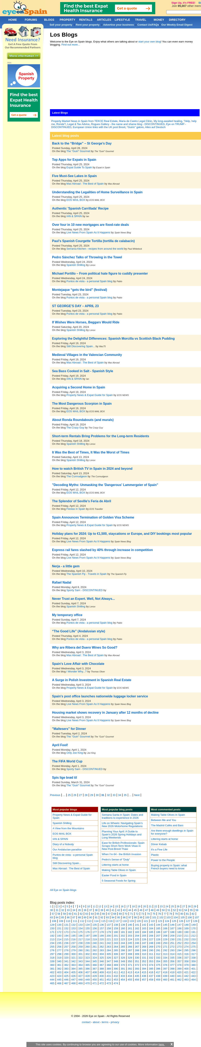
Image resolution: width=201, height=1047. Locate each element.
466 (59, 983)
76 (159, 913)
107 (196, 917)
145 (165, 924)
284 (108, 950)
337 (186, 957)
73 (142, 913)
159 (116, 928)
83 (51, 917)
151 (59, 928)
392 (130, 968)
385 (80, 968)
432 (116, 975)
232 (186, 939)
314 (172, 954)
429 (94, 975)
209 (172, 935)
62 (81, 913)
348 (116, 961)
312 (158, 954)
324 (94, 957)
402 (52, 972)
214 (59, 939)
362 (66, 965)
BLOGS (49, 19)
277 (59, 950)
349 (123, 961)
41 (113, 910)
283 (101, 950)
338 (193, 957)
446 (66, 979)
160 (123, 928)
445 (59, 979)
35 (125, 795)
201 (116, 935)
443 (193, 975)
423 (52, 975)
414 (137, 972)
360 (52, 965)
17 (127, 906)
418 (165, 972)
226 (144, 939)
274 (186, 946)
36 (85, 910)
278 (66, 950)
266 (130, 946)
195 (73, 935)
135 (94, 924)
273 (179, 946)
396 (158, 968)
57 (53, 913)
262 (101, 946)
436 (144, 975)
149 (193, 924)
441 (179, 975)
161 (130, 928)
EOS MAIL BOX (75, 199)
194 (66, 935)
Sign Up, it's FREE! (183, 2)
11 (94, 906)
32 (108, 795)
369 (116, 965)
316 (186, 954)
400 (186, 968)
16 (122, 906)
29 (91, 795)
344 (87, 961)
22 (155, 906)
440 (172, 975)
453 (116, 979)
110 (68, 921)
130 (59, 924)
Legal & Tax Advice (78, 124)
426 (73, 975)
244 (123, 943)
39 (101, 910)
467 (66, 983)
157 (101, 928)
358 (186, 961)
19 (138, 906)
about (96, 1022)
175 (80, 932)
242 (108, 943)
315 (179, 954)
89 (85, 917)
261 (94, 946)
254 (193, 943)
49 (157, 910)
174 (73, 932)
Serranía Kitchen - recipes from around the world (94, 248)
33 (114, 795)
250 (165, 943)
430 (101, 975)
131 (66, 924)
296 (193, 950)
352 (144, 961)
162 (137, 928)
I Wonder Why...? (76, 671)
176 (87, 932)
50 (163, 910)
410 (108, 972)
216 (73, 939)
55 (191, 910)
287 (130, 950)
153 (73, 928)
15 (116, 906)
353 (151, 961)
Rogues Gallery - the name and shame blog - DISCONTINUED (128, 124)
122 (153, 921)
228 (158, 939)
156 (94, 928)
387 (94, 968)
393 (137, 968)
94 (113, 917)
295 (186, 950)
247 (144, 943)
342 (73, 961)
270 (158, 946)
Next (137, 795)
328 (123, 957)
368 (108, 965)
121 (145, 921)
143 (151, 924)
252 (179, 943)
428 (87, 975)
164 (151, 928)
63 (86, 913)
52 (174, 910)
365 (87, 965)
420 (179, 972)
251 (172, 943)
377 (172, 965)
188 (172, 932)
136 (101, 924)
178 (101, 932)
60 (69, 913)
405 (73, 972)
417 (158, 972)
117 (117, 921)
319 (59, 957)
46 (140, 910)
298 (59, 954)
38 (96, 910)
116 (110, 921)
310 (144, 954)
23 (161, 906)
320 (66, 957)
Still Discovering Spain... (80, 346)
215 (66, 939)
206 (151, 935)
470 (87, 983)
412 (123, 972)
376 (165, 965)
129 (52, 924)
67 (109, 913)
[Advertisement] (106, 78)
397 (165, 968)
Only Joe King (74, 752)
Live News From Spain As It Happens (88, 232)
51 (168, 910)
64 (92, 913)
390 (116, 968)
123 (160, 921)
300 (73, 954)
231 (179, 939)
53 (180, 910)
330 (137, 957)
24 (166, 906)
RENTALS (85, 19)
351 (137, 961)
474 (116, 983)
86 (68, 917)
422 (193, 972)
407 (87, 972)
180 (116, 932)
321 (73, 957)
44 (129, 910)
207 (158, 935)
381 (52, 968)
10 (88, 906)
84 (57, 917)
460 (165, 979)
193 (59, 935)
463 (186, 979)
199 (101, 935)
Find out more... (70, 44)
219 (94, 939)
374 (151, 965)
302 (87, 954)
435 (137, 975)
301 (80, 954)
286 (123, 950)
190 (186, 932)
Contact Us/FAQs (148, 24)
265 (123, 946)
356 (172, 961)
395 (151, 968)
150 (52, 928)
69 (120, 913)
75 (153, 913)
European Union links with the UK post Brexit (99, 127)
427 (80, 975)
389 (108, 968)
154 (80, 928)
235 (59, 943)
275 (193, 946)
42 (118, 910)
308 (130, 954)
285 (116, 950)
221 (108, 939)
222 (116, 939)
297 (52, 954)
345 (94, 961)
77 (165, 913)
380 (193, 965)
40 (107, 910)
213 (52, 939)
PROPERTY (67, 19)
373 (144, 965)
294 (179, 950)
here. (162, 1044)
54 (185, 910)
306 (116, 954)
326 (108, 957)
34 (119, 795)
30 (97, 795)
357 (179, 961)
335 (172, 957)
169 (186, 928)
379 (186, 965)
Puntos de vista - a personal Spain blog (89, 281)
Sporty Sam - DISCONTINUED (84, 590)
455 (130, 979)
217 (80, 939)
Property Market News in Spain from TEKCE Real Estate (84, 121)
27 (80, 795)
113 (89, 921)
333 (158, 957)
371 (130, 965)
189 (179, 932)
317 (193, 954)
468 (73, 983)
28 (86, 795)
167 (172, 928)
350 (130, 961)
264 (116, 946)
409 (101, 972)
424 (59, 975)
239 (87, 943)
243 (116, 943)
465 (52, 983)
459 (158, 979)
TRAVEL (140, 19)
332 (151, 957)
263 (108, 946)
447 (73, 979)
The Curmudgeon (77, 476)
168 (179, 928)
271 (165, 946)
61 (75, 913)
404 (66, 972)
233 (193, 939)
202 (123, 935)
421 (186, 972)
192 (52, 935)
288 (137, 950)
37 (90, 910)
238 (80, 943)
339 (52, 961)
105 (182, 917)
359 (193, 961)
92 (101, 917)
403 (59, 972)
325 (101, 957)
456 (137, 979)
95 (118, 917)
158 (108, 928)
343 (80, 961)
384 (73, 968)
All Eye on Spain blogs (63, 890)
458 (151, 979)
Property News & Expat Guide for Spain (89, 395)
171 (52, 932)
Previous (55, 795)
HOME (12, 19)
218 (87, 939)
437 (151, 975)
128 (195, 921)
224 (130, 939)
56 (196, 910)
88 (79, 917)
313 (165, 954)
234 (52, 943)
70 (125, 913)
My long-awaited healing (168, 121)
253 (186, 943)
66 (103, 913)
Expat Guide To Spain (79, 167)
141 (137, 924)
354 (158, 961)
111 (75, 921)
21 (150, 906)
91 (96, 917)
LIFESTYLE (122, 19)
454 (123, 979)
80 (181, 913)
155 (87, 928)
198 (94, 935)
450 (94, 979)
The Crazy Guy (75, 427)
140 (130, 924)
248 (151, 943)
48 (152, 910)
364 (80, 965)
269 (151, 946)
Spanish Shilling (75, 264)
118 (124, 921)
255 (52, 946)
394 (144, 968)
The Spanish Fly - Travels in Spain (86, 573)
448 (80, 979)
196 (80, 935)
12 (99, 906)
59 (64, 913)
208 (165, 935)
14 (111, 906)
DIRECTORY (177, 19)
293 (172, 950)
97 (129, 917)
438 (158, 975)
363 (73, 965)
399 (179, 968)
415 (144, 972)
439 (165, 975)
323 (87, 957)
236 (66, 943)
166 (165, 928)
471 (94, 983)
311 (151, 954)
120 (139, 921)
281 (87, 950)
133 (80, 924)
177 (94, 932)
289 (144, 950)
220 (101, 939)
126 (181, 921)
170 (193, 928)
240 (94, 943)
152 (66, 928)
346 (101, 961)
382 (59, 968)
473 (108, 983)
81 (187, 913)
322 (80, 957)
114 (96, 921)
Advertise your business (118, 24)
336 (179, 957)
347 (108, 961)
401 (193, 968)
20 (144, 906)
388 (101, 968)
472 (101, 983)
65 (98, 913)
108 (54, 921)
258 (73, 946)
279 (73, 950)
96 (124, 917)
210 (179, 935)
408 (94, 972)
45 (135, 910)
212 (193, 935)
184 (144, 932)
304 (101, 954)
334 (165, 957)
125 (174, 921)
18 (133, 906)
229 (165, 939)
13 (105, 906)
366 (94, 965)
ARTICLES (104, 19)
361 (59, 965)
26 (74, 795)
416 (151, 972)
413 (130, 972)
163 (144, 928)
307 (123, 954)
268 (144, 946)
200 (108, 935)
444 (52, 979)
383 (66, 968)
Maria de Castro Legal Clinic (135, 121)
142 (144, 924)
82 (193, 913)
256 (59, 946)
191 (193, 932)
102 (161, 917)
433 (123, 975)
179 (108, 932)
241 (101, 943)
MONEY (159, 19)
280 (80, 950)
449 (87, 979)
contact (86, 1022)
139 (123, 924)
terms (105, 1022)
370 (123, 965)
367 (101, 965)
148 (186, 924)
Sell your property (61, 24)
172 (59, 932)
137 (108, 924)
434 (130, 975)
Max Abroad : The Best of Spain (85, 183)
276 (52, 950)
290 (151, 950)
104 (175, 917)
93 (107, 917)
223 (123, 939)
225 (137, 939)
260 (87, 946)
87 (73, 917)
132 (73, 924)
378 (179, 965)
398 (172, 968)
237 (73, 943)
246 (137, 943)
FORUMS (31, 19)
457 (144, 979)
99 (140, 917)
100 (147, 917)
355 (165, 961)
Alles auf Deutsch (155, 127)
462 (179, 979)
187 (165, 932)
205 (144, 935)
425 (66, 975)
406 (80, 972)
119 (131, 921)
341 (66, 961)
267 (137, 946)
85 (62, 917)
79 (176, 913)
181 (123, 932)
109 (61, 921)
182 (130, 932)
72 (137, 913)
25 (69, 795)
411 (116, 972)
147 (179, 924)
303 (94, 954)
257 (66, 946)
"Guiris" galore (135, 127)
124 (167, 921)
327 (116, 957)
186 (158, 932)
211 (186, 935)
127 (188, 921)
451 (101, 979)
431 (108, 975)
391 (123, 968)
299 (66, 954)
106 (189, 917)
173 (66, 932)
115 (103, 921)
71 (131, 913)
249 (158, 943)
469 (80, 983)
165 (158, 928)
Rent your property (88, 24)
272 (172, 946)
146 (172, 924)
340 (59, 961)
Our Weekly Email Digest (176, 24)
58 (58, 913)
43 (124, 910)
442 (186, 975)
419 (172, 972)
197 (87, 935)
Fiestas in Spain (75, 508)
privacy (115, 1022)
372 (137, 965)
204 (137, 935)
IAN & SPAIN (74, 216)
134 (87, 924)
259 (80, 946)
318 (52, 957)
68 (114, 913)
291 (158, 950)
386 (87, 968)
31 (102, 795)
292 (165, 950)
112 (82, 921)
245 (130, 943)
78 (170, 913)
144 (158, 924)
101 (154, 917)
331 (144, 957)
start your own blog (149, 41)
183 (137, 932)
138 (116, 924)
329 (130, 957)
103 (168, 917)
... (64, 795)
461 (172, 979)
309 (137, 954)
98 (135, 917)
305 (108, 954)
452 (108, 979)
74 (148, 913)
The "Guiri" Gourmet (78, 151)
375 (158, 965)
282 (94, 950)
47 (146, 910)
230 (172, 939)
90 (90, 917)
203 (130, 935)
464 (193, 979)
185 (151, 932)
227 (151, 939)
